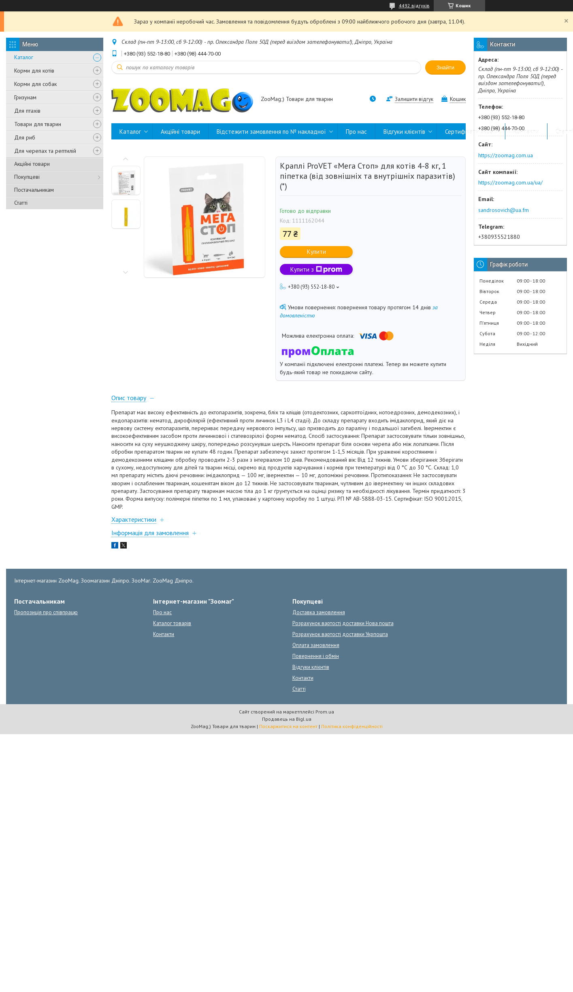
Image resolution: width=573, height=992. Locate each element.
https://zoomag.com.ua (505, 155)
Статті (21, 202)
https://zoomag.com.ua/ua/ (510, 182)
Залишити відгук (414, 99)
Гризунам (25, 97)
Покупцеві (27, 176)
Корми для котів (34, 70)
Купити (316, 251)
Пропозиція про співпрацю (46, 612)
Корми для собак (35, 84)
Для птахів (27, 110)
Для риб (24, 137)
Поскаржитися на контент (288, 726)
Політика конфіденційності (352, 726)
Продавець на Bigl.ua (286, 719)
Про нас (356, 132)
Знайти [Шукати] (445, 67)
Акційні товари (32, 163)
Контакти (526, 132)
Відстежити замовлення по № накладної (271, 132)
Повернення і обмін (315, 656)
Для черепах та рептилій (45, 150)
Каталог (23, 57)
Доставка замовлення (318, 612)
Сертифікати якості (471, 132)
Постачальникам (34, 189)
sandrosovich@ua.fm (503, 210)
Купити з (316, 269)
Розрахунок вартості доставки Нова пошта (343, 623)
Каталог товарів (172, 623)
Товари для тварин (37, 124)
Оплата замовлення (315, 645)
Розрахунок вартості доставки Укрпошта (340, 634)
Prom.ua (324, 712)
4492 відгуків (414, 5)
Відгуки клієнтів (404, 132)
